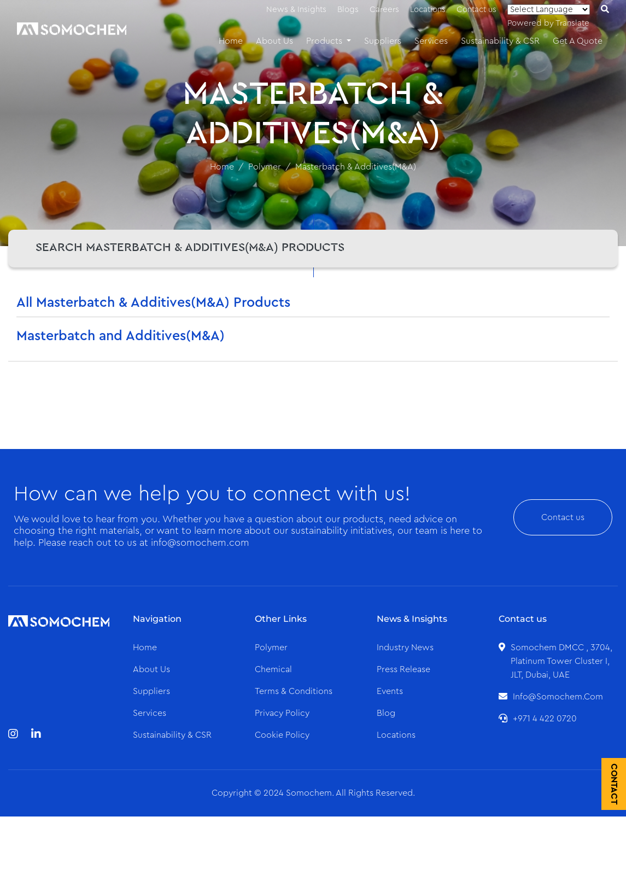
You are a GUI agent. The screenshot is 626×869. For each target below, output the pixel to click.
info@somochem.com (558, 696)
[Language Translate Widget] (548, 9)
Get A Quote (577, 41)
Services (431, 41)
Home (231, 41)
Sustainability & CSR (500, 41)
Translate (572, 23)
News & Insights (296, 9)
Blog (386, 713)
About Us (274, 41)
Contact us (476, 9)
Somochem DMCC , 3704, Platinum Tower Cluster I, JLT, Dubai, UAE (561, 661)
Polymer (264, 166)
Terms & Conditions (293, 691)
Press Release (403, 669)
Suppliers (382, 41)
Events (390, 691)
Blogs (348, 9)
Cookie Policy (282, 735)
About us (151, 669)
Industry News (405, 647)
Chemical (273, 669)
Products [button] (325, 41)
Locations (428, 9)
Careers (384, 9)
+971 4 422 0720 (545, 718)
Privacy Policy (282, 713)
